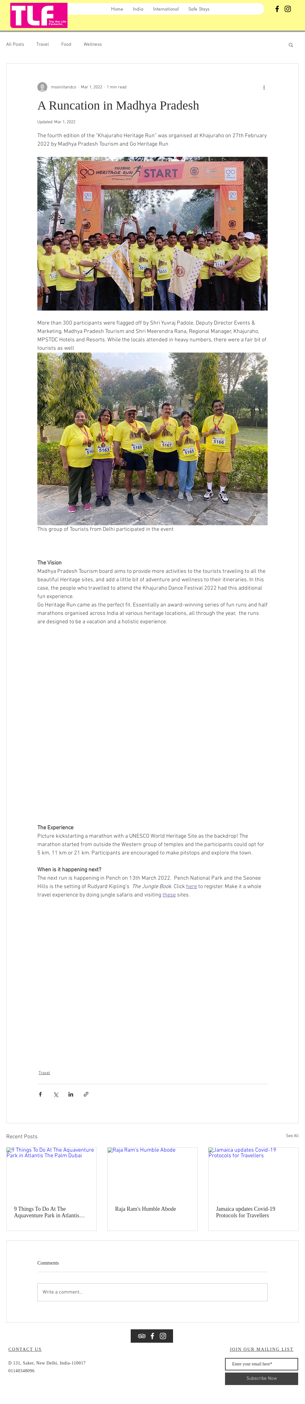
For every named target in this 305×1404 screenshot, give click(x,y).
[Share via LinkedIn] (71, 1094)
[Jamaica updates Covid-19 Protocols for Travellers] (253, 1173)
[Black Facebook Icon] (277, 9)
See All (292, 1136)
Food (66, 44)
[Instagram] (288, 9)
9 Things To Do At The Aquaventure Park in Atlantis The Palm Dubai (46, 1212)
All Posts (15, 44)
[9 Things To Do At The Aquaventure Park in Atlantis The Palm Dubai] (51, 1173)
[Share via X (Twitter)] (56, 1094)
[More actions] (264, 87)
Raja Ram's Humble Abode (145, 1209)
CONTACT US (25, 1349)
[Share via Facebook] (40, 1094)
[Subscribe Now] (261, 1379)
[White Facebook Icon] (152, 1336)
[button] (291, 44)
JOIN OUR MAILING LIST (261, 1349)
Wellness (93, 44)
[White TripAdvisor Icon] (142, 1336)
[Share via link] (86, 1094)
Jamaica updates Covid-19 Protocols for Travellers (245, 1212)
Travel (42, 44)
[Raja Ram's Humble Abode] (153, 1173)
